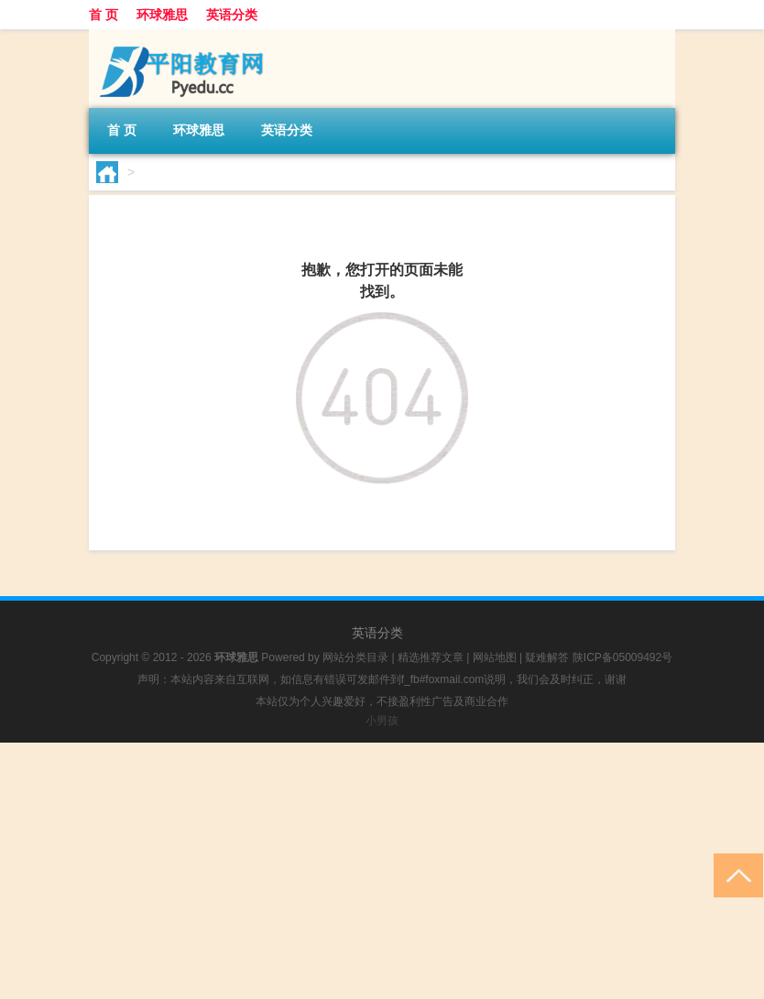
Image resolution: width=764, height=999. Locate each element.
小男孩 (382, 720)
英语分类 (231, 14)
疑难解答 (547, 657)
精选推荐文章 (431, 657)
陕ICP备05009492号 (622, 657)
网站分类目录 (355, 657)
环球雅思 (162, 14)
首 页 (103, 14)
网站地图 (495, 657)
